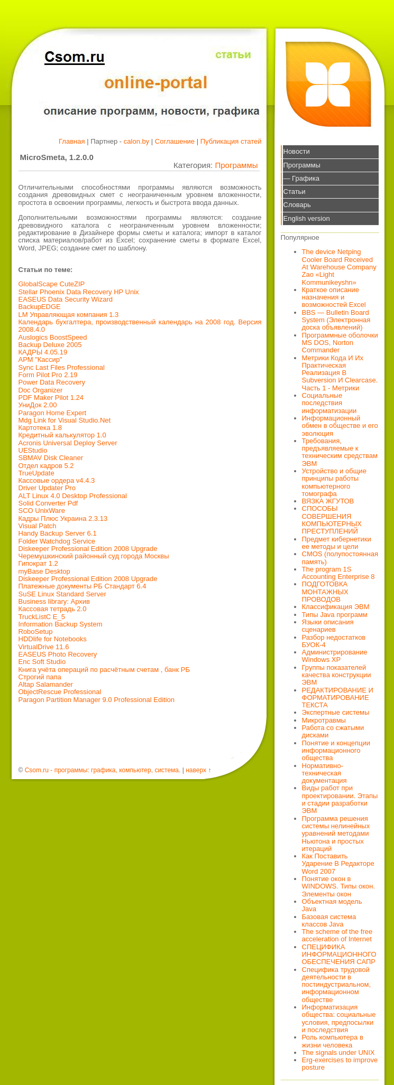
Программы (236, 165)
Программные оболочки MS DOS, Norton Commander (340, 342)
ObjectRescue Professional (60, 692)
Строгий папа (40, 677)
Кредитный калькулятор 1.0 (62, 435)
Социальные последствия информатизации (329, 403)
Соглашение (175, 141)
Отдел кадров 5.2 (46, 466)
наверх (196, 770)
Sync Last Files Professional (62, 367)
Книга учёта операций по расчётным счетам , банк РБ (104, 670)
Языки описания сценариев (328, 625)
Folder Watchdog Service (57, 541)
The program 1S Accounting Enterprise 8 (338, 573)
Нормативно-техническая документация (324, 773)
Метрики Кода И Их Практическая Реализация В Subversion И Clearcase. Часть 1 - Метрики (340, 373)
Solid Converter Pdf (48, 503)
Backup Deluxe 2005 (50, 345)
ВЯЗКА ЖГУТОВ (328, 501)
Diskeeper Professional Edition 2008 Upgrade (88, 549)
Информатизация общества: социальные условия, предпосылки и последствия (339, 1018)
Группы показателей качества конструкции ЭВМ (336, 675)
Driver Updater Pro (47, 488)
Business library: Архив (54, 601)
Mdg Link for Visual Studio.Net (65, 420)
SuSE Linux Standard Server (62, 594)
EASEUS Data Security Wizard (66, 299)
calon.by (136, 141)
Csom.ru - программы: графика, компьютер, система (102, 770)
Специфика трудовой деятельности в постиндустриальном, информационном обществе (336, 985)
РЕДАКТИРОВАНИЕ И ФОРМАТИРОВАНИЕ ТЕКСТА (337, 697)
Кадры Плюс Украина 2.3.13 (63, 518)
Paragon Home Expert (53, 413)
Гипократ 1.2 (38, 563)
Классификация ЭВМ (336, 607)
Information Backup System (61, 624)
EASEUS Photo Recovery (58, 654)
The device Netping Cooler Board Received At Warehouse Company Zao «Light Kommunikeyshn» (339, 267)
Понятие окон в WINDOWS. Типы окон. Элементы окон (338, 886)
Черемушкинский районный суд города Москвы (94, 556)
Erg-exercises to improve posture (340, 1063)
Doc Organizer (41, 390)
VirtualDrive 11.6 (44, 647)
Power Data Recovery (52, 382)
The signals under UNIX (338, 1052)
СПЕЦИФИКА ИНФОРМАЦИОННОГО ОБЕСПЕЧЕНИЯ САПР (339, 954)
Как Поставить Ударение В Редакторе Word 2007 (338, 863)
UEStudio (33, 450)
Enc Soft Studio (42, 662)
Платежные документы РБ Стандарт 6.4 (82, 586)
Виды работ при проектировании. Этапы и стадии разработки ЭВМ (340, 799)
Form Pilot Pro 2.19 (48, 375)
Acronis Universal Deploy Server (68, 443)
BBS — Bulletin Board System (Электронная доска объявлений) (336, 320)
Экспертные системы (336, 712)
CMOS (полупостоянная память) (340, 557)
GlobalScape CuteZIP (52, 284)
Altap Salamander (46, 684)
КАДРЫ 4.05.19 (43, 352)
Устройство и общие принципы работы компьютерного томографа (334, 482)
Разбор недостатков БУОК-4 (334, 641)
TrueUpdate (36, 473)
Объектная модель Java (332, 905)
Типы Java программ (335, 615)
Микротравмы (324, 720)
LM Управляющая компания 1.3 (69, 315)
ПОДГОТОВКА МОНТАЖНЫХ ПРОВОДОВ (325, 591)
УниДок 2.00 (38, 405)
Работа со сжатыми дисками (333, 731)
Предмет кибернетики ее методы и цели (336, 542)
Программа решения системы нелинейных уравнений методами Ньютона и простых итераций (336, 834)
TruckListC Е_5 (42, 617)
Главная (72, 141)
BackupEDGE (40, 307)
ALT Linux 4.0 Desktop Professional (73, 496)
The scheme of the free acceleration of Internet (337, 935)
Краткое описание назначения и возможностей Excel (334, 297)
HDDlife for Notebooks (53, 639)
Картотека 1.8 (40, 428)
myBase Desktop (44, 571)
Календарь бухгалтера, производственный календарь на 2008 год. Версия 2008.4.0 (140, 325)
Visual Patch (38, 526)
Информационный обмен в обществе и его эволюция (340, 425)
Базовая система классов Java (329, 920)
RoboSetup (36, 631)
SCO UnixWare (42, 511)
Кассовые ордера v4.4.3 (57, 480)
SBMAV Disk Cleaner (51, 458)
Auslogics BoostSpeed (53, 337)
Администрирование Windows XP (335, 655)
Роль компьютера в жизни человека (332, 1041)
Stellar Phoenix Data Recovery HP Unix (79, 292)
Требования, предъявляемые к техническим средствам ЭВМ (340, 452)
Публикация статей (231, 141)
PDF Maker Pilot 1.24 (51, 397)
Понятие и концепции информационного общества (336, 750)
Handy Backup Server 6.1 (58, 533)
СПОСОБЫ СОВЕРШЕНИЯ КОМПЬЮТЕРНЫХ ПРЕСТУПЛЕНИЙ (332, 519)
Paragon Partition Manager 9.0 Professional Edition (97, 700)
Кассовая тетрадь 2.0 (53, 609)
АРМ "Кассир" (40, 359)
